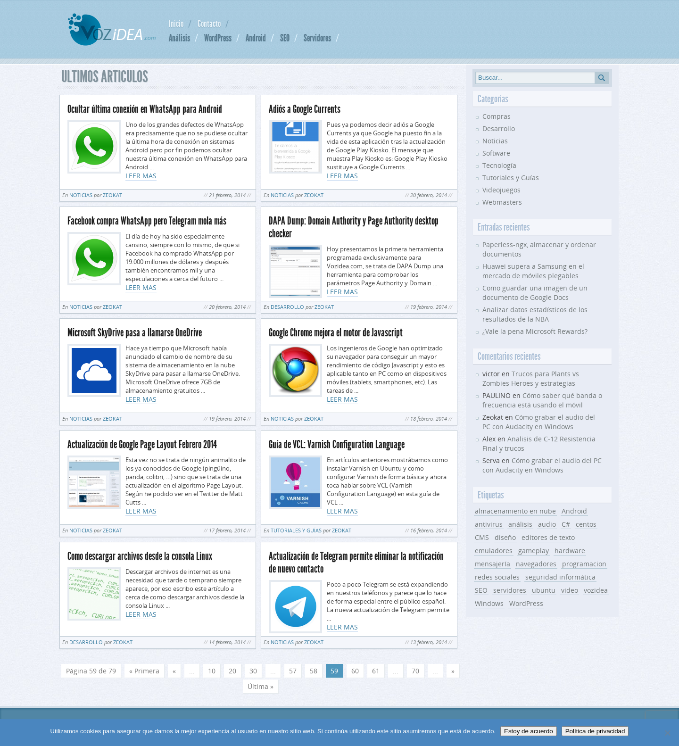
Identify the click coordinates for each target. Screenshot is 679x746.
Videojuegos (501, 189)
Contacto (209, 23)
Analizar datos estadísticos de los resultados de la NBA (535, 314)
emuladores (494, 550)
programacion (584, 563)
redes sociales (497, 576)
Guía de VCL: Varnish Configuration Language (337, 444)
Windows (489, 603)
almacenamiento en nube (515, 510)
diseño (505, 537)
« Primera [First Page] (144, 670)
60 (355, 670)
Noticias (80, 195)
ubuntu (543, 590)
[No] (667, 733)
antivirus (489, 524)
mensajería (492, 563)
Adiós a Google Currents (304, 109)
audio (547, 524)
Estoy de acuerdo (528, 731)
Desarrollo (287, 306)
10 (211, 670)
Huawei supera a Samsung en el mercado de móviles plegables (533, 271)
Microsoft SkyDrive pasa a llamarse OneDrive (134, 332)
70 (415, 670)
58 (313, 670)
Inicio (176, 23)
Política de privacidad (595, 731)
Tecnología (499, 165)
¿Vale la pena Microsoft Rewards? (535, 331)
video (569, 590)
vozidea (596, 590)
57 (293, 670)
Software (496, 153)
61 (376, 670)
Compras (496, 116)
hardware (570, 550)
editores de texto (548, 537)
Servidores (317, 37)
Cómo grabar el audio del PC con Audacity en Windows (538, 422)
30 (253, 670)
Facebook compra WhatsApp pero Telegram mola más (146, 221)
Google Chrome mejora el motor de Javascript (336, 332)
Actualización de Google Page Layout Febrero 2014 (142, 444)
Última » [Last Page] (260, 686)
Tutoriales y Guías (296, 530)
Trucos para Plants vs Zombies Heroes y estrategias (530, 378)
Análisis (179, 37)
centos (586, 524)
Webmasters (502, 202)
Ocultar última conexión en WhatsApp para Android (144, 109)
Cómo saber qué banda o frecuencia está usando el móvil (542, 400)
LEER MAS (141, 175)
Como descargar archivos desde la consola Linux (139, 556)
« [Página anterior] (174, 670)
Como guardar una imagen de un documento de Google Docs (535, 292)
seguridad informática (560, 576)
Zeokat (112, 195)
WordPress (218, 37)
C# (566, 524)
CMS (482, 537)
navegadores (536, 563)
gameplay (533, 550)
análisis (520, 524)
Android (256, 37)
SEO (285, 37)
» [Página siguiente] (453, 670)
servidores (509, 590)
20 (232, 670)
